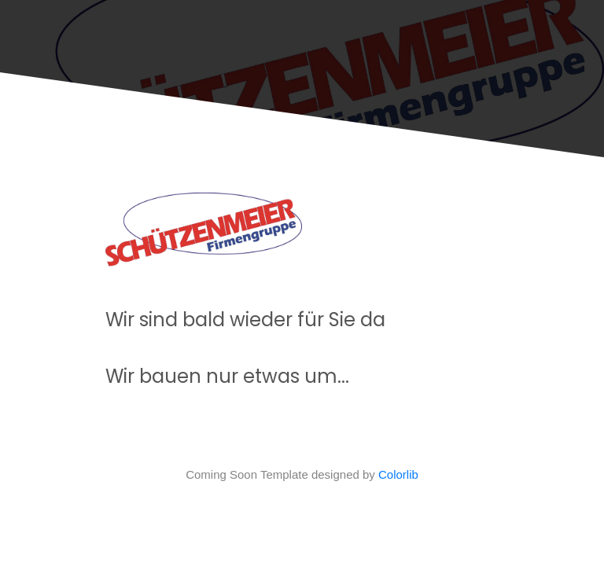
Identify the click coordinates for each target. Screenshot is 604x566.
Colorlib (398, 474)
